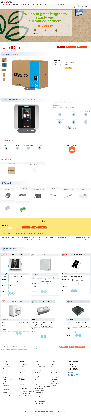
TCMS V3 (21, 384)
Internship (5, 383)
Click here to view (13, 283)
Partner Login (6, 393)
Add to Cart (26, 227)
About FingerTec (7, 364)
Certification (6, 375)
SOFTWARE (70, 4)
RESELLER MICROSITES (83, 6)
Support (37, 364)
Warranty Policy (39, 399)
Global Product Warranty (35, 32)
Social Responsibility (41, 401)
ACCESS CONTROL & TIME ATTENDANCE (33, 4)
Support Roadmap (40, 371)
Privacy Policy (39, 393)
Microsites (54, 371)
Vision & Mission (7, 366)
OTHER (78, 4)
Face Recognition (24, 364)
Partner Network (56, 373)
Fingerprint (22, 366)
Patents (5, 371)
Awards (5, 377)
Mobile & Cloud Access (25, 393)
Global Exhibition (7, 379)
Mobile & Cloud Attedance (26, 391)
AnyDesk (37, 373)
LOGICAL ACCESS (60, 4)
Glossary (53, 386)
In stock (68, 67)
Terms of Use (39, 388)
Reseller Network (55, 32)
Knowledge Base (40, 366)
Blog (52, 364)
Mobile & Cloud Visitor (25, 395)
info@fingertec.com (73, 366)
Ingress (21, 382)
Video (52, 369)
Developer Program (40, 369)
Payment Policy (39, 390)
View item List (82, 46)
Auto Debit (54, 377)
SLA (36, 395)
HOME (5, 4)
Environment (54, 379)
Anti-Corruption (39, 403)
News (52, 366)
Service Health (55, 383)
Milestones (6, 369)
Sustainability (55, 381)
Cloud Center (55, 375)
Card (20, 369)
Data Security (39, 382)
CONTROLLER (49, 4)
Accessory (45, 32)
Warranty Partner (40, 397)
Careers (5, 381)
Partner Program (7, 395)
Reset (34, 227)
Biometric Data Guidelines (42, 386)
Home (61, 46)
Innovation (6, 373)
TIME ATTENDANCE (14, 4)
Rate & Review (71, 46)
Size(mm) (4, 276)
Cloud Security (39, 380)
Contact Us (6, 386)
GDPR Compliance (40, 384)
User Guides (45, 25)
